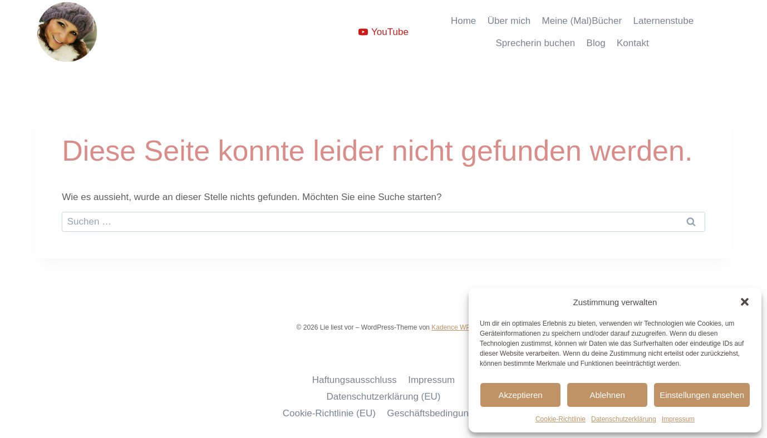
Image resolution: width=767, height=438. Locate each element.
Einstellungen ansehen (702, 395)
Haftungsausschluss (354, 380)
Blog (596, 43)
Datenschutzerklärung (623, 419)
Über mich (509, 21)
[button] (744, 301)
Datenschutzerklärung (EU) (383, 396)
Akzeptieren (520, 395)
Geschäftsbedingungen (435, 413)
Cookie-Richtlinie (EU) (329, 413)
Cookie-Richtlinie (560, 419)
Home (463, 21)
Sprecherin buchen (535, 43)
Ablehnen (607, 395)
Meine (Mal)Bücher (582, 21)
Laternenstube (663, 21)
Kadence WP (450, 327)
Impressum (678, 419)
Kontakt (633, 43)
